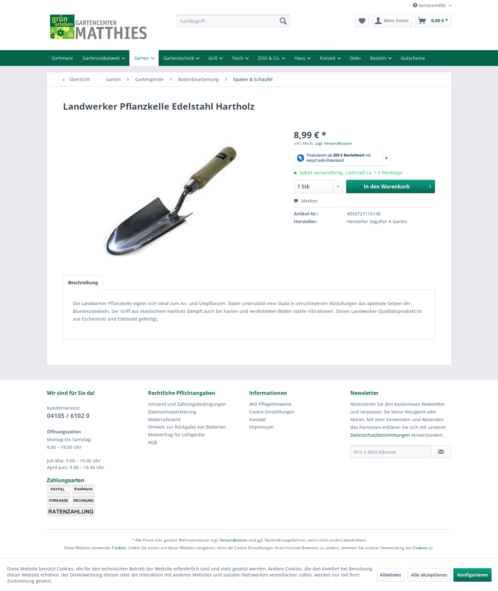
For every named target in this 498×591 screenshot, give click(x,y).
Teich (238, 58)
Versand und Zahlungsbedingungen (187, 404)
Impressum (261, 427)
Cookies (119, 547)
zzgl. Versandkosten (333, 143)
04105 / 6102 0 (68, 416)
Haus (300, 58)
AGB (152, 442)
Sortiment (62, 58)
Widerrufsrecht (164, 419)
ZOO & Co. (269, 58)
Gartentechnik (179, 58)
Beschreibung (83, 282)
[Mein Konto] (392, 20)
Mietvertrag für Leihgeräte (176, 435)
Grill (213, 58)
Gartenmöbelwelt (102, 58)
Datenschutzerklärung (172, 412)
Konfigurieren (472, 575)
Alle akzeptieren (429, 575)
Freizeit (328, 58)
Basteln (379, 58)
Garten (142, 58)
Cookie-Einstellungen (272, 412)
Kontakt (257, 419)
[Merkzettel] (362, 20)
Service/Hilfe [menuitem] (430, 5)
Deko (355, 58)
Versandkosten (234, 540)
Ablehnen (390, 575)
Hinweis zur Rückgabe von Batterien (187, 427)
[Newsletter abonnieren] (441, 451)
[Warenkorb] (433, 20)
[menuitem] (233, 20)
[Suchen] (283, 20)
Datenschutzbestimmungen (380, 435)
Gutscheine (413, 58)
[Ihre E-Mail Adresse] (390, 451)
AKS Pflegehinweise (270, 404)
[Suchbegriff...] (233, 20)
